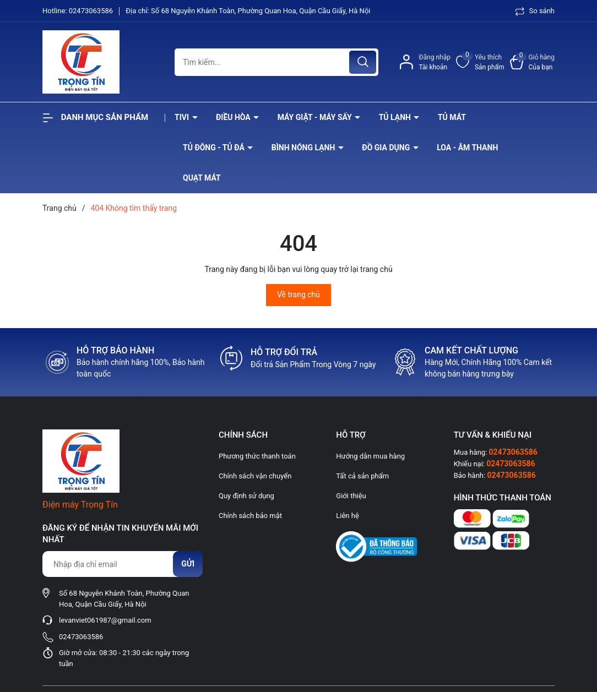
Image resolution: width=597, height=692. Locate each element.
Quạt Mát (202, 177)
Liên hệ (347, 515)
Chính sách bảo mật (250, 515)
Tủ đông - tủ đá (214, 147)
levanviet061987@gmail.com (105, 620)
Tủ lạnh (396, 117)
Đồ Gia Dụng (386, 147)
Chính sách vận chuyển (255, 476)
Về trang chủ (298, 294)
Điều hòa (234, 117)
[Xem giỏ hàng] (532, 62)
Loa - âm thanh (467, 147)
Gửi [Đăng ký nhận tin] (187, 563)
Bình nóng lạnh (304, 147)
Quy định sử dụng (246, 496)
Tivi (183, 117)
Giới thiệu (351, 496)
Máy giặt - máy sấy (316, 117)
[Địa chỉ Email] (122, 564)
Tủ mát (452, 117)
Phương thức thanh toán (257, 456)
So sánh (535, 11)
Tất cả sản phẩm (362, 476)
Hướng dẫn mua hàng (370, 456)
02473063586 (92, 11)
